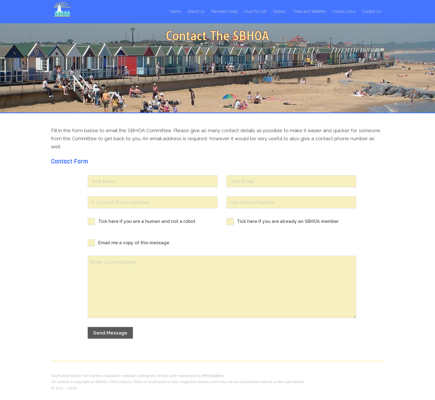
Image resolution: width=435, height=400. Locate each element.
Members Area (224, 11)
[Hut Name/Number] (291, 202)
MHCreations (213, 375)
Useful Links (344, 11)
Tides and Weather (309, 11)
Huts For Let (255, 11)
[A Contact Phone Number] (153, 202)
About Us (196, 11)
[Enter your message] (222, 287)
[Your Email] (291, 181)
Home (175, 11)
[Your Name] (153, 181)
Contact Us (371, 11)
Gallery (279, 11)
